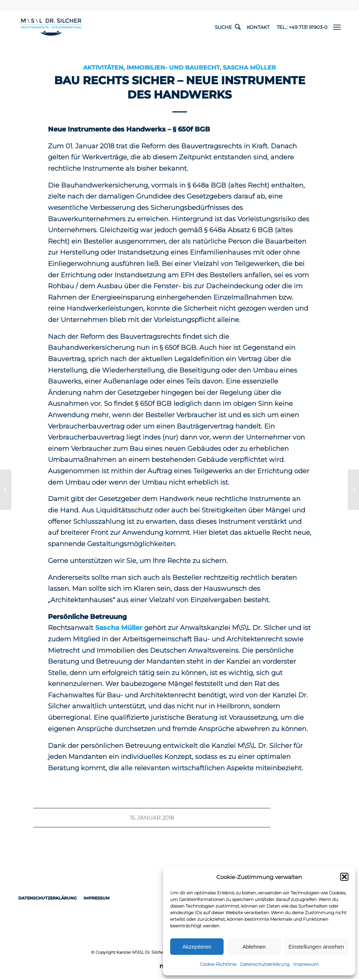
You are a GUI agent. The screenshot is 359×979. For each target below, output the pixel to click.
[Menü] (337, 27)
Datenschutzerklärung (264, 964)
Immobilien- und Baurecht (173, 67)
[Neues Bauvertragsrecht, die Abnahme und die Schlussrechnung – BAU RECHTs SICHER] (353, 490)
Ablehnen (253, 946)
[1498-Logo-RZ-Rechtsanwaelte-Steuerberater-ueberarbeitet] (51, 27)
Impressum (306, 964)
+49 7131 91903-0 (308, 27)
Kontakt (258, 27)
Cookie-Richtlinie (218, 964)
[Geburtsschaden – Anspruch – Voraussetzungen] (5, 490)
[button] (344, 876)
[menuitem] (337, 27)
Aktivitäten (103, 67)
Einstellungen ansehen (316, 946)
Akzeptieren (196, 946)
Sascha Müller (249, 67)
